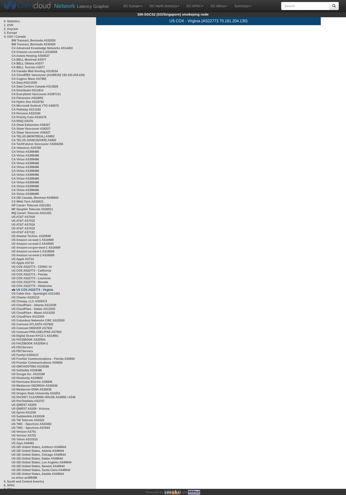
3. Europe (10, 33)
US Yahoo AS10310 (25, 439)
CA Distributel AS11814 (27, 90)
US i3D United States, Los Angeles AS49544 (41, 462)
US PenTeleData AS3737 (28, 401)
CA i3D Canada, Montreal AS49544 (35, 197)
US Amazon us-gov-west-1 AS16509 (36, 247)
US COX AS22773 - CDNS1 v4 (32, 266)
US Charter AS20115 (25, 297)
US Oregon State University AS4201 (36, 393)
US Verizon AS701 (24, 431)
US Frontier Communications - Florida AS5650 (43, 359)
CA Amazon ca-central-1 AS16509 (34, 52)
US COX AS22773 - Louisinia (31, 278)
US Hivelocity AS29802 (27, 378)
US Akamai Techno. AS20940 (31, 236)
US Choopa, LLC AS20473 (29, 301)
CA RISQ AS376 (22, 121)
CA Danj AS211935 (24, 82)
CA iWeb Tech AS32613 (27, 201)
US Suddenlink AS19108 (28, 416)
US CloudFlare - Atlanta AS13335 (34, 305)
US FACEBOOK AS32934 (28, 339)
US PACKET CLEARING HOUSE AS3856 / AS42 (43, 397)
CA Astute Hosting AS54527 (30, 56)
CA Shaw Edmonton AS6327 (31, 125)
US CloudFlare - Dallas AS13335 (33, 309)
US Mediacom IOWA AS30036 (32, 389)
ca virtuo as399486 (24, 477)
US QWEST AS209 (24, 405)
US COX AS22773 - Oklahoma (32, 286)
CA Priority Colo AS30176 (29, 117)
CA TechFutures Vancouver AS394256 (37, 144)
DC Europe (133, 6)
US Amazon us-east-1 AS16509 (33, 240)
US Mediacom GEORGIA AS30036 (34, 385)
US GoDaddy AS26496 (27, 370)
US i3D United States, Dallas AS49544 (37, 458)
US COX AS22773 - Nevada (30, 282)
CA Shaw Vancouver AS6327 (31, 128)
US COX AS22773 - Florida (30, 274)
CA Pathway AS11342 (26, 109)
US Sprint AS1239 (24, 412)
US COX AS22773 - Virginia (34, 289)
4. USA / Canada (15, 36)
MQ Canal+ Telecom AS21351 (31, 213)
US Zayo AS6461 (23, 443)
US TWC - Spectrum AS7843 (31, 428)
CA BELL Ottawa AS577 (28, 63)
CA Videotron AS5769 (26, 148)
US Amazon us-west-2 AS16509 (33, 255)
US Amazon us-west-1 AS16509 (33, 251)
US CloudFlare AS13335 (28, 316)
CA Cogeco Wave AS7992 (29, 79)
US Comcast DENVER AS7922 (32, 328)
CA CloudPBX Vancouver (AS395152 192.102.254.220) (48, 75)
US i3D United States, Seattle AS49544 (38, 474)
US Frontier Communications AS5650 (37, 362)
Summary (242, 6)
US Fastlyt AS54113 (25, 355)
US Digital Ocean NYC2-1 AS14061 (35, 336)
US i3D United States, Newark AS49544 (38, 466)
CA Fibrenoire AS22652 (27, 98)
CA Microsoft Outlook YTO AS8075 (35, 105)
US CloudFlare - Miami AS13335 (33, 312)
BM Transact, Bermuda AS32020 (34, 40)
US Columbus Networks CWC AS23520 (38, 320)
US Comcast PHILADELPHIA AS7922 (37, 332)
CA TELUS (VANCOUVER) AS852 (34, 140)
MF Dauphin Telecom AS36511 (32, 209)
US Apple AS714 (23, 259)
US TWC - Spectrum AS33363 (31, 424)
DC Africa (218, 6)
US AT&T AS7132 (23, 232)
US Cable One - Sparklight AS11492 (36, 293)
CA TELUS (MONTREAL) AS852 (33, 136)
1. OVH (8, 25)
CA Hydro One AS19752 (28, 102)
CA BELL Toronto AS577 (28, 67)
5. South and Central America (24, 481)
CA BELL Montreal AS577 (29, 59)
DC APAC (194, 6)
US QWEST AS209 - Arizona (30, 408)
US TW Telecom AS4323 (28, 420)
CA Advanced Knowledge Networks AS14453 (42, 48)
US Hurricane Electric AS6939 (32, 382)
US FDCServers (22, 347)
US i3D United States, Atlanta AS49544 (38, 451)
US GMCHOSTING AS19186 (30, 366)
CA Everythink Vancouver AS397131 (36, 94)
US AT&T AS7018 (23, 217)
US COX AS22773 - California (31, 270)
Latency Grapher (81, 6)
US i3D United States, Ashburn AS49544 (39, 447)
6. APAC (9, 485)
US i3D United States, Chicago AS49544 (39, 454)
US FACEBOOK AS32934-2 (30, 343)
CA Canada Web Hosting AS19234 (35, 71)
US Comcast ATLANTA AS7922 (32, 324)
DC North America (164, 6)
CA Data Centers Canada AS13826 (35, 86)
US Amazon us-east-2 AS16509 (33, 243)
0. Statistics (12, 21)
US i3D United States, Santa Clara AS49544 (41, 470)
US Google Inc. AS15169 (28, 374)
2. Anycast (11, 29)
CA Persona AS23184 (26, 113)
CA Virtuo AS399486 (25, 151)
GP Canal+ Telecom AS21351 (31, 205)
